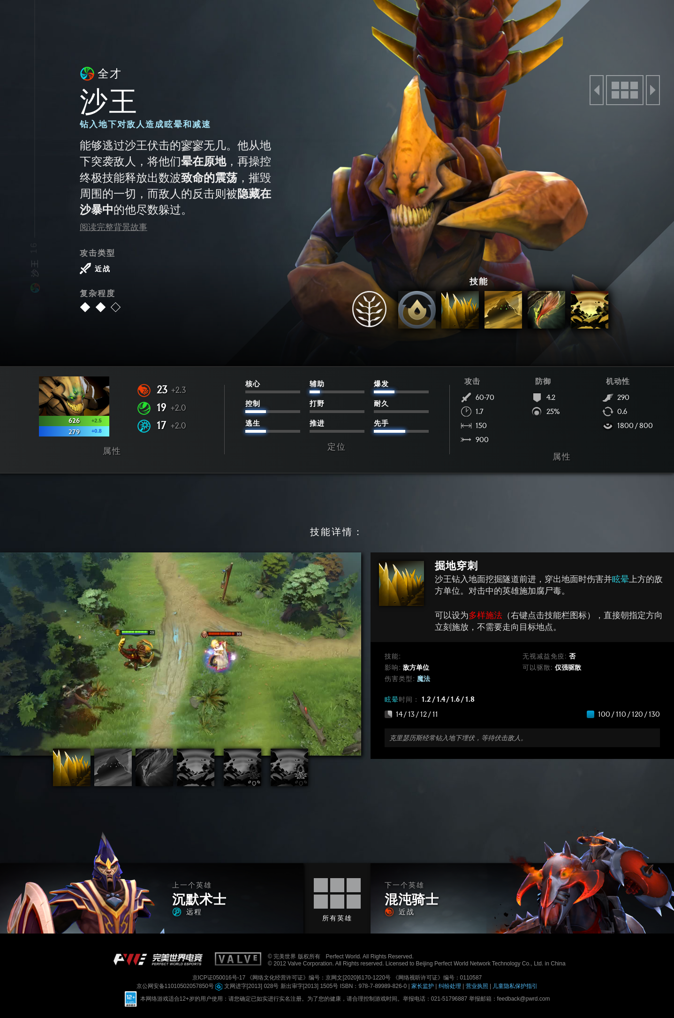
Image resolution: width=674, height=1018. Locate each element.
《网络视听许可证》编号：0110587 (437, 977)
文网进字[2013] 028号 (247, 986)
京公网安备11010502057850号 (176, 986)
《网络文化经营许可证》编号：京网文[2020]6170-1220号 (319, 977)
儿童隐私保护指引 (515, 986)
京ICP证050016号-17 (219, 977)
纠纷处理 (450, 986)
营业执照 (478, 986)
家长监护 (423, 986)
